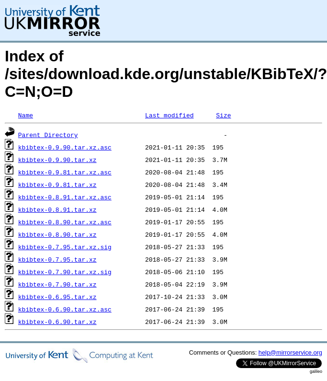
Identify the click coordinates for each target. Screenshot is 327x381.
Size (223, 115)
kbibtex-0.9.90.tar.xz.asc (65, 147)
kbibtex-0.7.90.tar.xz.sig (65, 271)
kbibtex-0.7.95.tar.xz (57, 259)
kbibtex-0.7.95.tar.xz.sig (65, 246)
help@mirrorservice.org (290, 352)
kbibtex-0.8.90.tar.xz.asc (65, 222)
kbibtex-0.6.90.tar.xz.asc (65, 309)
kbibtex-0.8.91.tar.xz (57, 209)
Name (25, 115)
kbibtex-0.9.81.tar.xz (57, 184)
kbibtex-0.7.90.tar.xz (57, 284)
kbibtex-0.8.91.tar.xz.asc (65, 197)
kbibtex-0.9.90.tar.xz (57, 159)
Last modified (169, 115)
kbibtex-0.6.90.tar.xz (57, 321)
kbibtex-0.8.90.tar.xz (57, 234)
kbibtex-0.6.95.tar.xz (57, 296)
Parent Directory (48, 134)
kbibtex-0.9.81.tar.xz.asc (65, 172)
